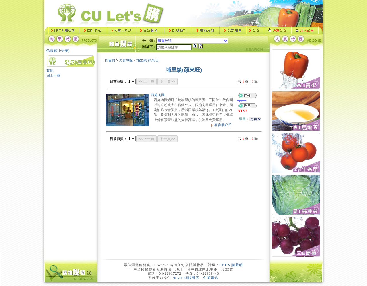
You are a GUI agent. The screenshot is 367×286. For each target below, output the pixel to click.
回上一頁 (53, 75)
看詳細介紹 (220, 125)
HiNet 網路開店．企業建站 (195, 278)
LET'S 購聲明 (231, 265)
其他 (49, 71)
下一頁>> (167, 81)
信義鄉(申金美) (57, 51)
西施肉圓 (158, 95)
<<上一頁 (147, 81)
